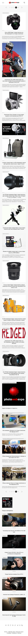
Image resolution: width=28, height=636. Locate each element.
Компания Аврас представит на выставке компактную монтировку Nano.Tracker (14, 228)
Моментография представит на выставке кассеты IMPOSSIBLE (14, 252)
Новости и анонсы (6, 42)
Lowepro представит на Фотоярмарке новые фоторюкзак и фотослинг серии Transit (14, 163)
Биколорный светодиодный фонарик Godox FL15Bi (14, 615)
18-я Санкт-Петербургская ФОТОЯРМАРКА (9, 382)
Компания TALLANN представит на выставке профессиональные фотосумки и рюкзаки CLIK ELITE (14, 81)
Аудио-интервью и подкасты (9, 408)
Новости (5, 514)
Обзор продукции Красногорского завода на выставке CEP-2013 (14, 457)
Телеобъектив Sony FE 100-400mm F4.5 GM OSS (14, 531)
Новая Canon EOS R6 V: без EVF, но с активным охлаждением (14, 553)
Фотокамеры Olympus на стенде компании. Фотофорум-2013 (14, 431)
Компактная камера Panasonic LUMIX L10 (14, 594)
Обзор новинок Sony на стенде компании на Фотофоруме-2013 (14, 483)
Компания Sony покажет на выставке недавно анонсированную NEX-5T (14, 115)
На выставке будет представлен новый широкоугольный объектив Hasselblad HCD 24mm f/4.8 (14, 286)
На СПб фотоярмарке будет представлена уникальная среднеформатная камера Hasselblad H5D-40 (14, 373)
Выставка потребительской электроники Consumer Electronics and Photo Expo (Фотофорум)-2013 (13, 413)
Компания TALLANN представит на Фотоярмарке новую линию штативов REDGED (14, 342)
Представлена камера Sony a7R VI (14, 574)
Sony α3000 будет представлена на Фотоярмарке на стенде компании (14, 33)
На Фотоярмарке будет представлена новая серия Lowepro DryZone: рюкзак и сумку (14, 319)
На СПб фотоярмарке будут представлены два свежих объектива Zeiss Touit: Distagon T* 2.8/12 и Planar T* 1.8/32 (14, 196)
